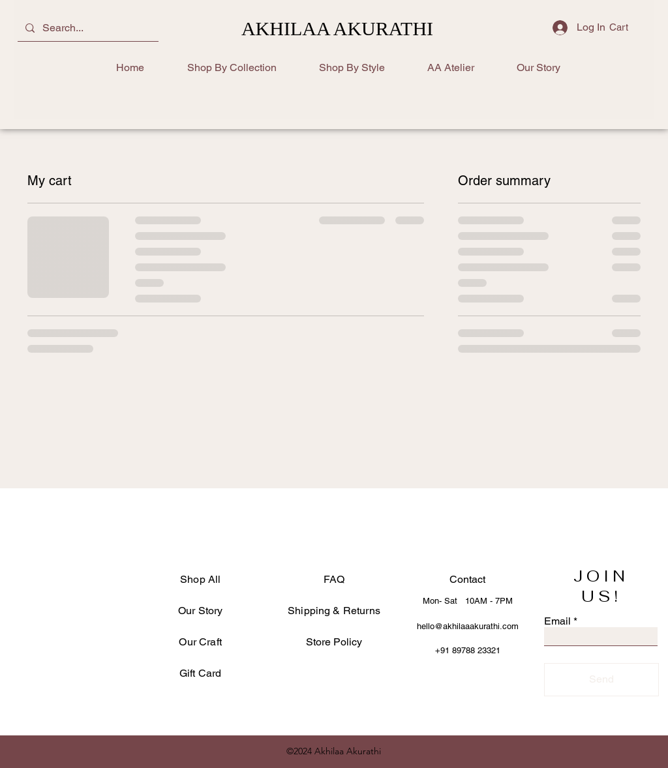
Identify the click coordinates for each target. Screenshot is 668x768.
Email (557, 621)
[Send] (601, 679)
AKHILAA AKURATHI (337, 28)
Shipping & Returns (334, 610)
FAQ (334, 579)
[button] (627, 27)
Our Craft (200, 642)
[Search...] (86, 28)
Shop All (200, 579)
